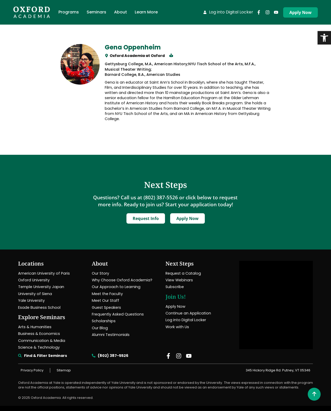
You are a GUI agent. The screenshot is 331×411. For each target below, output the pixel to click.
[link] (324, 38)
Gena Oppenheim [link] (133, 47)
